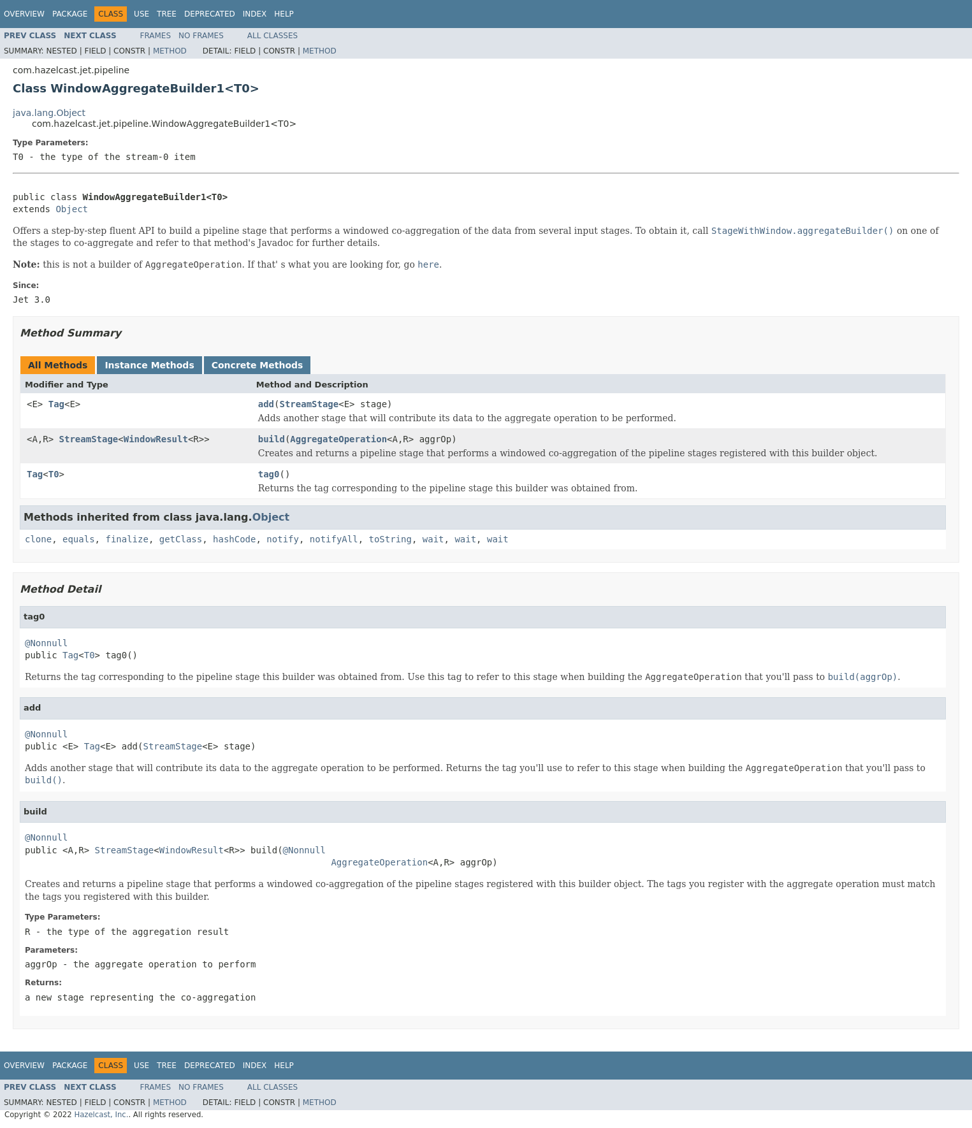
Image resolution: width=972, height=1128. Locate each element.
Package (69, 14)
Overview (24, 14)
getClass (180, 539)
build (271, 439)
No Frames (201, 35)
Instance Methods (149, 365)
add (266, 404)
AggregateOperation (338, 439)
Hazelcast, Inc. (101, 1114)
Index (255, 14)
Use (141, 14)
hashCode (234, 539)
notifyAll (334, 539)
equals (78, 539)
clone (38, 539)
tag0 (269, 474)
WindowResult (156, 439)
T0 (53, 474)
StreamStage (308, 404)
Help (284, 14)
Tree (167, 14)
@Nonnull (46, 643)
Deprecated (209, 14)
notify (282, 539)
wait (433, 539)
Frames (155, 35)
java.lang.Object (49, 113)
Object (71, 209)
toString (390, 539)
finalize (126, 539)
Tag (56, 404)
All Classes (272, 35)
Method (170, 51)
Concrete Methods (257, 365)
